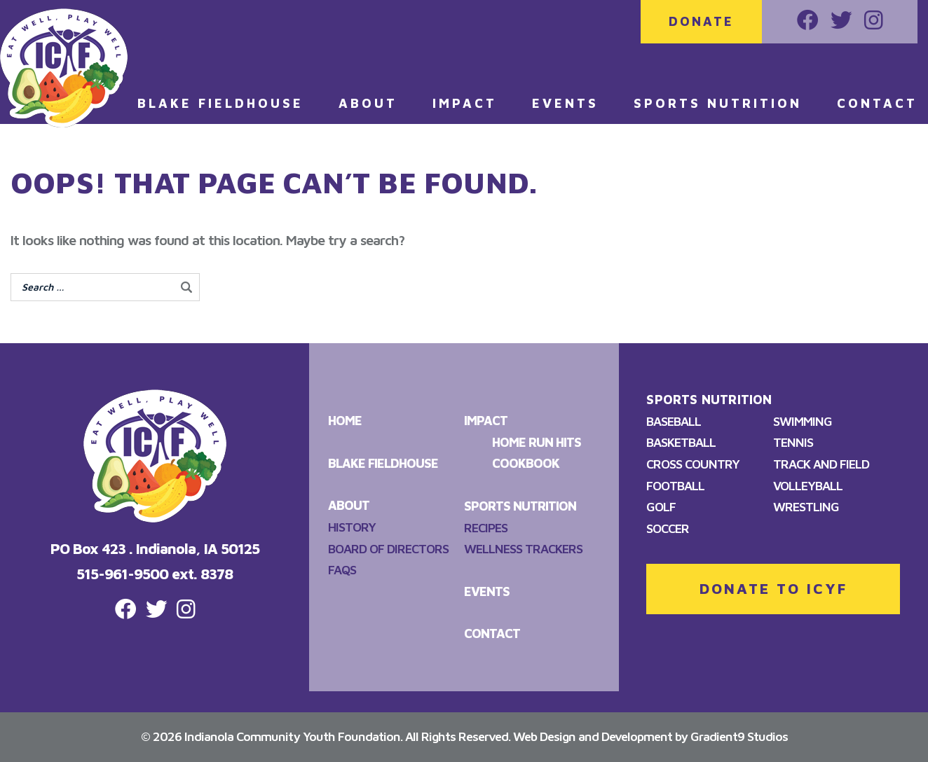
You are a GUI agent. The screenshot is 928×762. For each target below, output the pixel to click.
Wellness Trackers (523, 548)
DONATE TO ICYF (773, 588)
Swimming (802, 421)
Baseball (673, 421)
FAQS (342, 569)
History (352, 527)
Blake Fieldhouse (220, 103)
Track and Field (821, 464)
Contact (877, 103)
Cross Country (692, 464)
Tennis (793, 442)
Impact (464, 103)
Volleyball (807, 485)
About (368, 103)
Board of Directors (388, 548)
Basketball (681, 442)
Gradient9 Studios (739, 736)
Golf (661, 506)
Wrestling (806, 506)
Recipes (485, 527)
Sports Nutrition (718, 103)
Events (565, 103)
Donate (701, 21)
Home (345, 420)
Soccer (667, 528)
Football (675, 485)
